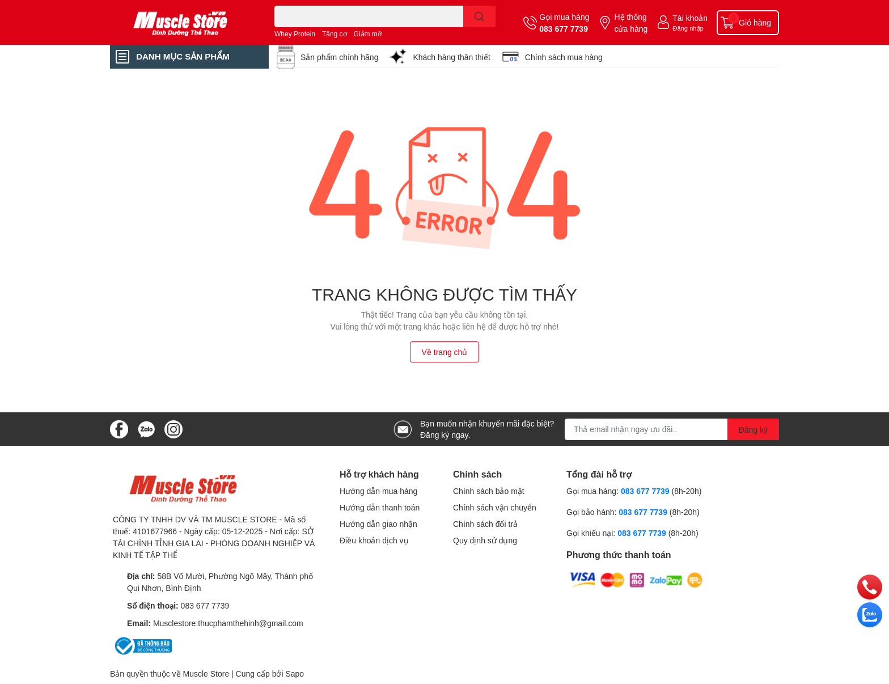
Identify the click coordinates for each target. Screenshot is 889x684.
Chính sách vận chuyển (494, 507)
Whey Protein (294, 33)
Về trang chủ (445, 352)
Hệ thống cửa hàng (630, 22)
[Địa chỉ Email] (672, 429)
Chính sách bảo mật (488, 491)
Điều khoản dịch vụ (374, 540)
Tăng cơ (334, 33)
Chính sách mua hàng (564, 57)
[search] (479, 16)
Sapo (294, 673)
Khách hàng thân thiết (451, 57)
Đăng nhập (688, 28)
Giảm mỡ (368, 33)
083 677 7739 (563, 28)
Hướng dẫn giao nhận (378, 524)
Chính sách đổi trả (485, 524)
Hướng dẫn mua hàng (378, 491)
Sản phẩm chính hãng (339, 57)
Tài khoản (690, 18)
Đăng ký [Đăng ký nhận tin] (753, 429)
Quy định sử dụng (485, 540)
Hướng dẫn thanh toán (380, 507)
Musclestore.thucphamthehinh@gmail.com (228, 623)
